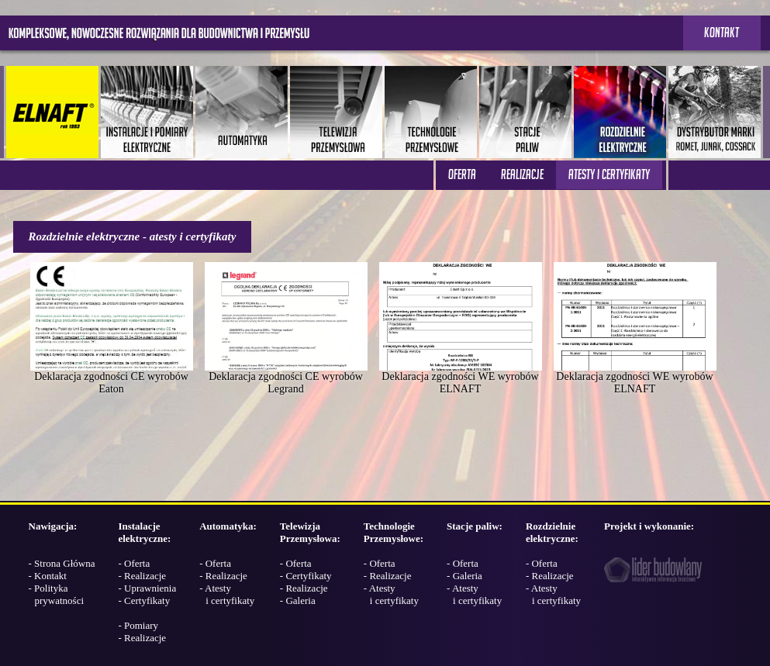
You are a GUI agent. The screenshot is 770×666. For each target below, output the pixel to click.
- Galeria (298, 600)
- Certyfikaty (144, 600)
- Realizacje (142, 575)
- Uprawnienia (147, 588)
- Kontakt (48, 575)
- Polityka (57, 594)
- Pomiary (138, 625)
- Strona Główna (62, 563)
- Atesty (226, 594)
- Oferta (134, 563)
